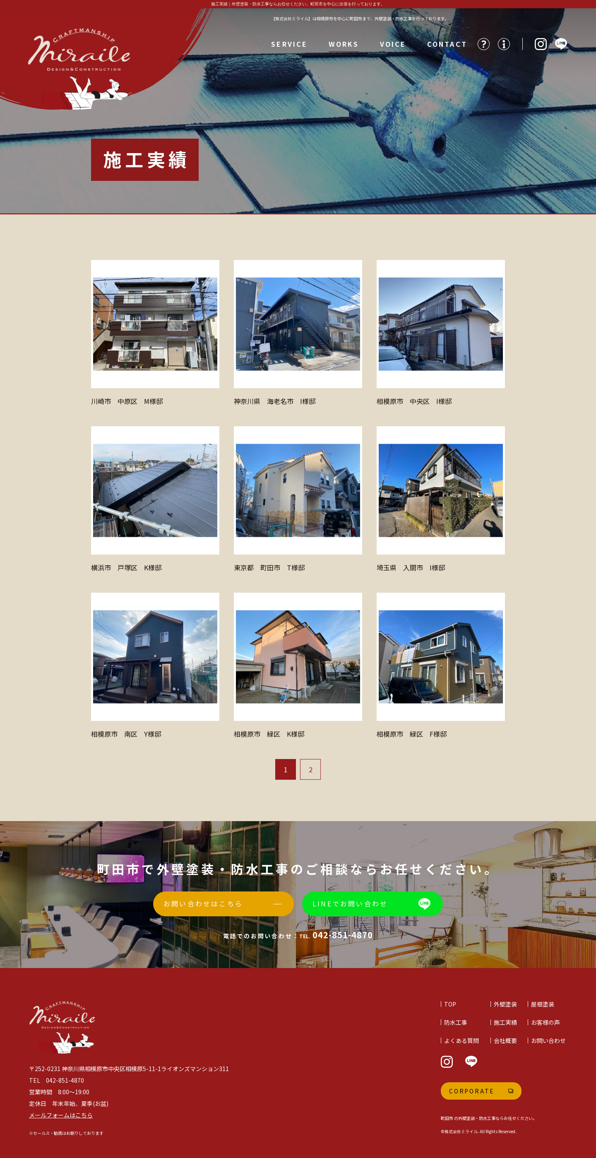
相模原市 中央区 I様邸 (414, 401)
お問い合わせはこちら (203, 903)
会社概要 (505, 1040)
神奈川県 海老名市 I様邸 (274, 401)
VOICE (393, 44)
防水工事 (455, 1022)
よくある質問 (461, 1040)
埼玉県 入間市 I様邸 (411, 567)
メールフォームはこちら (61, 1115)
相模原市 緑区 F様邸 (412, 734)
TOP (450, 1004)
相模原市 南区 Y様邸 (126, 734)
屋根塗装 (542, 1004)
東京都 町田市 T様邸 (269, 567)
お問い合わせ (548, 1040)
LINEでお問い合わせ (350, 903)
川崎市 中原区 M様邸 (127, 401)
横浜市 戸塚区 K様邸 (126, 567)
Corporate (472, 1091)
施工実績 (505, 1022)
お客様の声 (545, 1022)
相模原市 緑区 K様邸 (269, 734)
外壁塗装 (505, 1004)
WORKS (344, 44)
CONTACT (447, 44)
